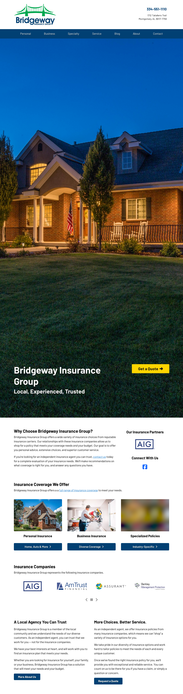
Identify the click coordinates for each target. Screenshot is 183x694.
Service (96, 33)
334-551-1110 (157, 9)
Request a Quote (108, 681)
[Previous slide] (86, 599)
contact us (99, 456)
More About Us (27, 676)
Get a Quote (150, 368)
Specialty (73, 33)
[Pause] (91, 599)
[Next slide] (96, 599)
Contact (158, 33)
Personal (25, 33)
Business (49, 33)
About (136, 33)
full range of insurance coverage (78, 490)
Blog (117, 33)
